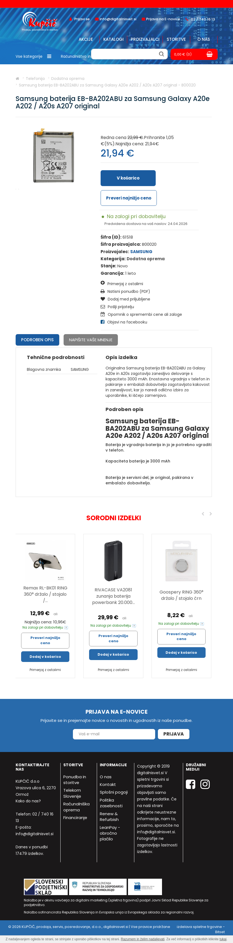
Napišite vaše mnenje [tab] (90, 340)
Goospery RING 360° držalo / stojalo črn (181, 595)
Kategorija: (113, 259)
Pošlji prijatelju (117, 306)
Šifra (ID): (111, 237)
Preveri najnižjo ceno (128, 198)
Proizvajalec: (115, 251)
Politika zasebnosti (111, 803)
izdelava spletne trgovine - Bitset (201, 929)
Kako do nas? (28, 801)
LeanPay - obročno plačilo (110, 833)
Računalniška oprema (76, 806)
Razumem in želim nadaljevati (142, 939)
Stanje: (108, 266)
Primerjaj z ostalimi (122, 283)
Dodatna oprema (146, 259)
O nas (203, 39)
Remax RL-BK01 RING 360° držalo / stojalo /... (45, 594)
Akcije (86, 39)
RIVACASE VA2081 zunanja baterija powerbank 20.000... (113, 596)
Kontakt (108, 784)
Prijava (173, 734)
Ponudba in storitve (74, 779)
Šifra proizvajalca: (121, 244)
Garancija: (112, 273)
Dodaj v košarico (45, 656)
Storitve (176, 39)
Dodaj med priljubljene (125, 299)
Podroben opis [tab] (37, 340)
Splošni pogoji (114, 792)
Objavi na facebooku (124, 322)
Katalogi (113, 39)
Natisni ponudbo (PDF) (125, 291)
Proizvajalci (145, 39)
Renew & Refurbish (109, 816)
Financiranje (75, 817)
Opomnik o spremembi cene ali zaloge (141, 314)
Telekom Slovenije (72, 793)
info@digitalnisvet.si (34, 834)
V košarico (128, 178)
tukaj (223, 939)
